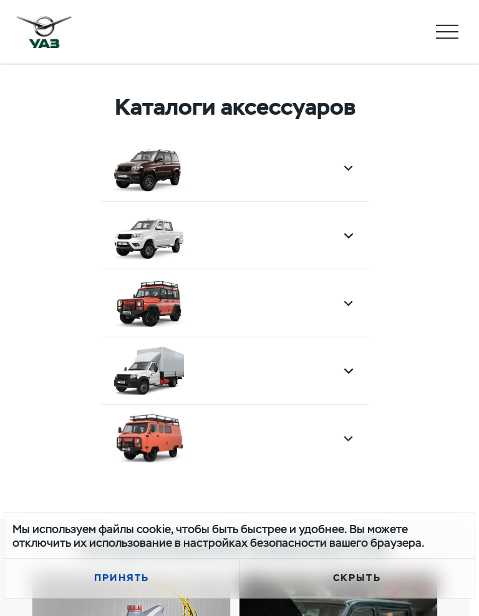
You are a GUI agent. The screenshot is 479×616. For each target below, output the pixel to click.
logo (44, 32)
